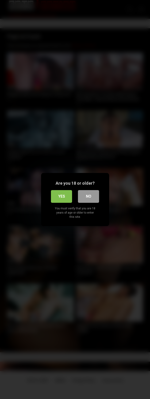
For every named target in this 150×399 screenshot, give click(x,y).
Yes (61, 196)
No (88, 196)
